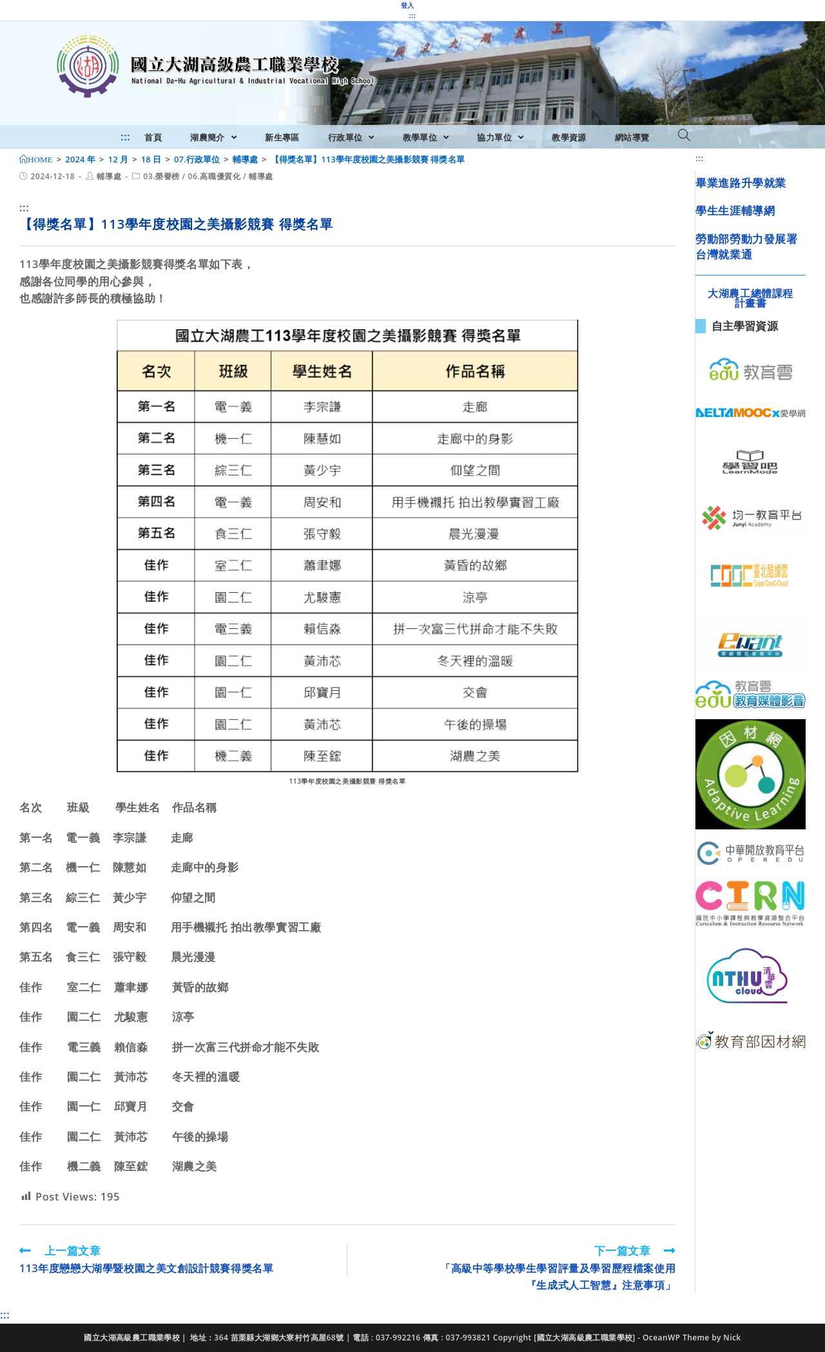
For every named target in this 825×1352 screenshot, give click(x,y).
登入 (407, 5)
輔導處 (109, 176)
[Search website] (684, 136)
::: (412, 15)
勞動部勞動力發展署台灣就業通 (746, 246)
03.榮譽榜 (161, 176)
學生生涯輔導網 (735, 210)
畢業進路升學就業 (740, 182)
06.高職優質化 (214, 176)
